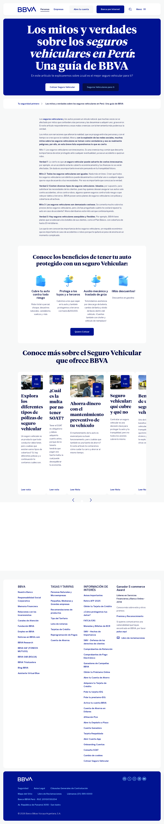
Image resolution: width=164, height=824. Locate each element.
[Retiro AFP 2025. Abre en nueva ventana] (92, 601)
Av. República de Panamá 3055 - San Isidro (39, 805)
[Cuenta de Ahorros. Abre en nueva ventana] (60, 640)
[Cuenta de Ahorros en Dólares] (98, 710)
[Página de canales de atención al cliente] (28, 620)
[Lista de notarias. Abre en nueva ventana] (59, 624)
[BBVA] (25, 779)
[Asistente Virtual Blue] (28, 673)
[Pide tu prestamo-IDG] (95, 697)
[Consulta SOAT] (91, 750)
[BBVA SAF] (32, 649)
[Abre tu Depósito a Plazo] (96, 722)
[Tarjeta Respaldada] (93, 733)
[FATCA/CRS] (89, 620)
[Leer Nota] (87, 386)
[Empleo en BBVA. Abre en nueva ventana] (26, 631)
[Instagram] (134, 779)
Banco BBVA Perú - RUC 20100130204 (37, 799)
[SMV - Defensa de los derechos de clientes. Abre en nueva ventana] (98, 642)
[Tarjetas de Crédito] (60, 629)
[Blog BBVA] (23, 667)
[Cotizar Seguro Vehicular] (62, 87)
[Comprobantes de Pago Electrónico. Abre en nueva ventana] (98, 656)
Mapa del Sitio (25, 794)
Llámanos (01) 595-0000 (79, 794)
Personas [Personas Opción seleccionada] (44, 9)
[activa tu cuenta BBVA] (95, 703)
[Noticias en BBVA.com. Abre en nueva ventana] (29, 637)
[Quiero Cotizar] (82, 332)
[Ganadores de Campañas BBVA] (98, 665)
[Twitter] (129, 779)
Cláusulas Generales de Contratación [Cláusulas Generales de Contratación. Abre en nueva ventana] (69, 788)
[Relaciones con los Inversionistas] (32, 613)
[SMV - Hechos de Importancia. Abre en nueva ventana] (98, 633)
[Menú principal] (141, 9)
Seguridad (23, 788)
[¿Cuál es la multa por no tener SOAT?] (57, 404)
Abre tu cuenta (81, 9)
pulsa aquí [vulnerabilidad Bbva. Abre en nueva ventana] (122, 631)
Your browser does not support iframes (82, 536)
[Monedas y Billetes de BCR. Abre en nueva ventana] (97, 626)
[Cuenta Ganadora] (93, 728)
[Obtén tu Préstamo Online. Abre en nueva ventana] (97, 672)
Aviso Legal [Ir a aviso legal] (39, 788)
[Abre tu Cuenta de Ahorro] (96, 677)
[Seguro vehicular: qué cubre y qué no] (121, 404)
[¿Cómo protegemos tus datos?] (98, 613)
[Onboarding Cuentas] (94, 744)
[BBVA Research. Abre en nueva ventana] (25, 642)
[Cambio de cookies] (93, 755)
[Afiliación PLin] (91, 717)
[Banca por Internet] (110, 9)
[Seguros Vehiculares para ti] (101, 87)
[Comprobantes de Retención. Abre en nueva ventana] (98, 649)
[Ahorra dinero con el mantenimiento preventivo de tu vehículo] (87, 414)
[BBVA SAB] (27, 656)
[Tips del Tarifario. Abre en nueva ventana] (59, 618)
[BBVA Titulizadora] (27, 662)
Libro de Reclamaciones (50, 794)
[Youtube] (144, 779)
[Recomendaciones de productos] (65, 611)
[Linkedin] (139, 779)
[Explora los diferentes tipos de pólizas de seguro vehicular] (32, 412)
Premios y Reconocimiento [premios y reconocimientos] (130, 616)
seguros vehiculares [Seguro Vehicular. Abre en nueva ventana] (53, 119)
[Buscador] (130, 9)
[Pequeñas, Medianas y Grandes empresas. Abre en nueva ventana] (65, 602)
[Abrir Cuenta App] (92, 739)
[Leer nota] (26, 489)
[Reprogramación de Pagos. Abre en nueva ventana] (64, 635)
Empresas (58, 9)
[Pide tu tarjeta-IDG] (93, 692)
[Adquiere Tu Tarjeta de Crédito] (98, 684)
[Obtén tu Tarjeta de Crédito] (98, 606)
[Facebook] (124, 779)
